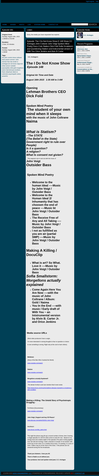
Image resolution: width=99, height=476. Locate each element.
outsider (13, 66)
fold (7, 70)
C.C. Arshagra (88, 35)
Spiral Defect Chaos (82, 53)
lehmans (12, 70)
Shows (13, 24)
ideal (14, 72)
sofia (11, 68)
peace (8, 59)
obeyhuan (9, 72)
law (11, 62)
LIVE (29, 24)
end (21, 64)
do (9, 64)
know (14, 64)
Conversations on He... (85, 69)
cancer (8, 66)
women (12, 59)
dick (17, 59)
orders (19, 74)
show (14, 57)
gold (15, 68)
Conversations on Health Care (84, 67)
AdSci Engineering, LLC (22, 473)
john (5, 57)
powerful (5, 76)
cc (17, 62)
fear (8, 62)
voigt (18, 64)
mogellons (20, 68)
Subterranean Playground (83, 60)
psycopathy (6, 68)
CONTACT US (53, 24)
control (10, 57)
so (17, 72)
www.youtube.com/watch (35, 363)
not (11, 64)
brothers (17, 70)
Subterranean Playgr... (85, 62)
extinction (5, 74)
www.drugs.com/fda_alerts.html (37, 430)
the (3, 57)
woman (4, 62)
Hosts (21, 24)
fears (3, 72)
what (3, 66)
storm (4, 70)
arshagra (5, 64)
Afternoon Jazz (80, 47)
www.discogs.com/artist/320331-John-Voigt (40, 420)
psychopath (12, 74)
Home (4, 24)
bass (3, 59)
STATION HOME (39, 24)
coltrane (19, 57)
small (14, 62)
